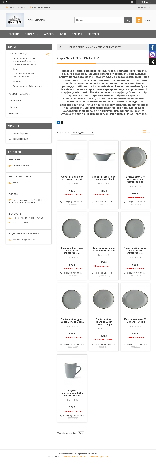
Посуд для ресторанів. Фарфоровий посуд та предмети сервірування (24, 61)
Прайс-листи (15, 100)
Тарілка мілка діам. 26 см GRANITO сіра (72, 320)
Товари (29, 34)
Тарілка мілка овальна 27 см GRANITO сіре (104, 322)
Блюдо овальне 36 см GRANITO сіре (135, 320)
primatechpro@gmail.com (24, 239)
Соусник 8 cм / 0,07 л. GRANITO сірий (72, 178)
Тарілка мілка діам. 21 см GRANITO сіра (103, 249)
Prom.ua (93, 454)
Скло (15, 69)
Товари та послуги (18, 53)
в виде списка (148, 132)
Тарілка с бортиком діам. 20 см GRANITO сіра (72, 250)
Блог (63, 34)
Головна (14, 34)
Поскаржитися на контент (74, 457)
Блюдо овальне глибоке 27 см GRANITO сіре (135, 179)
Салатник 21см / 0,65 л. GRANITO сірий (104, 178)
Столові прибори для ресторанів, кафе (23, 75)
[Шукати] (128, 20)
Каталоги (48, 34)
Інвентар (17, 81)
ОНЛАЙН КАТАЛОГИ (19, 94)
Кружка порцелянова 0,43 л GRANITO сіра (72, 393)
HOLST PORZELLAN (78, 47)
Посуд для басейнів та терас (27, 86)
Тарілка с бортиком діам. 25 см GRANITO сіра (135, 250)
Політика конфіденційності (99, 457)
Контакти (94, 34)
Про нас (77, 34)
